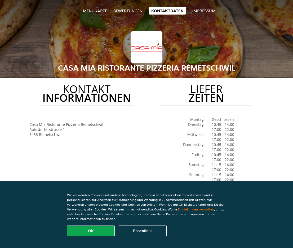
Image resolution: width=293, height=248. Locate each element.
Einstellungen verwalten (196, 209)
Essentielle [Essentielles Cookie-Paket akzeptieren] (142, 231)
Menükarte (95, 10)
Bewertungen (128, 10)
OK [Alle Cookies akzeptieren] (91, 231)
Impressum (204, 10)
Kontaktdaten (167, 10)
